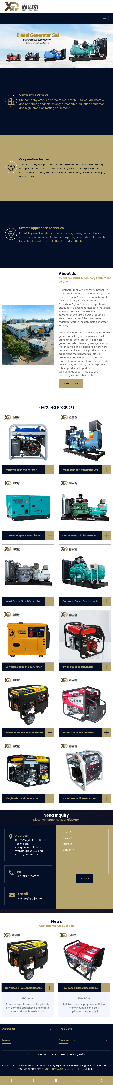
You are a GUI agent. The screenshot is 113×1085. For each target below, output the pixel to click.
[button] (8, 46)
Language (99, 6)
